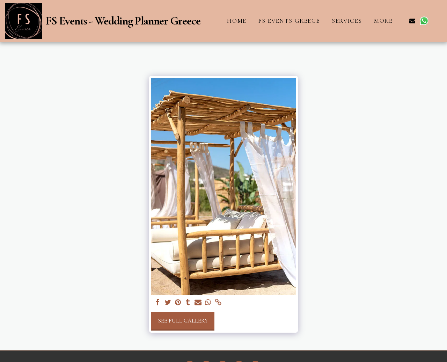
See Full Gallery (183, 320)
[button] (412, 21)
